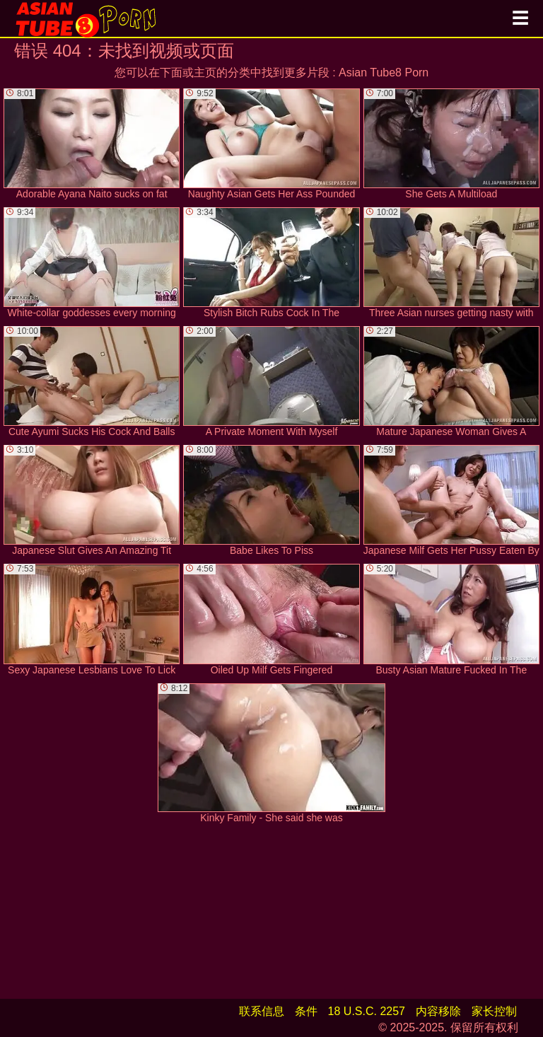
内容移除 (438, 1011)
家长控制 (494, 1011)
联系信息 (261, 1011)
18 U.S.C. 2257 (366, 1011)
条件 (306, 1011)
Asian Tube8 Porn (383, 72)
